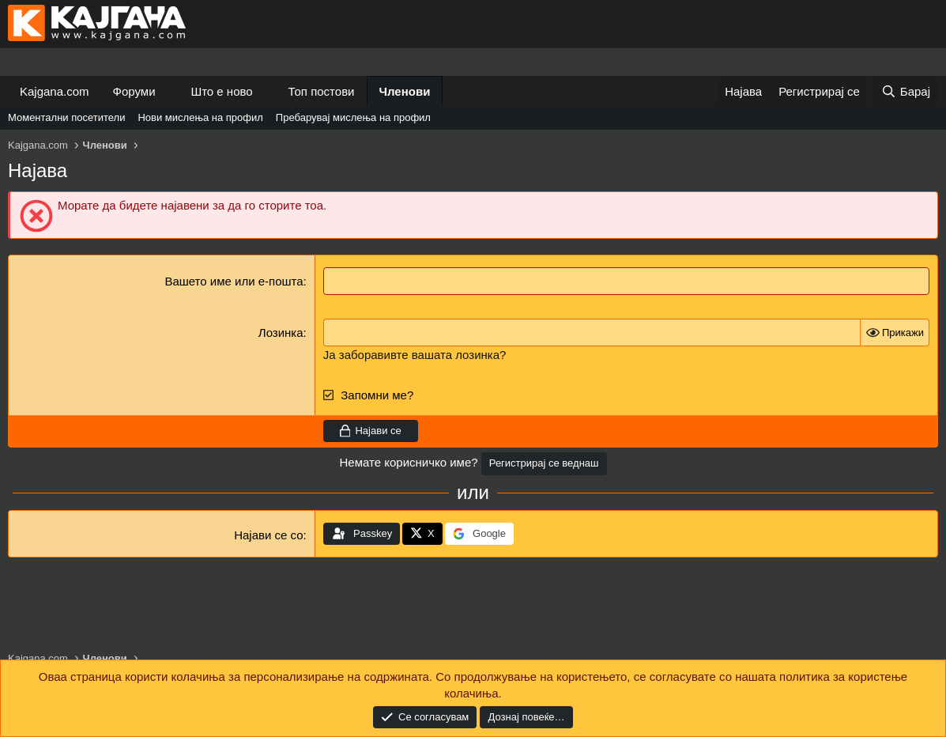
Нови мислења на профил (200, 117)
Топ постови (321, 91)
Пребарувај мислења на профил (353, 117)
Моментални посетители (66, 117)
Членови (405, 91)
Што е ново (221, 91)
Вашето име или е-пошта (233, 281)
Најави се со (268, 535)
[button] (167, 91)
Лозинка (280, 332)
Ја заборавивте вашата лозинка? (415, 354)
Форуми (134, 91)
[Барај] (905, 91)
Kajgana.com (54, 91)
